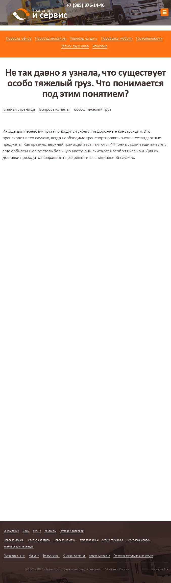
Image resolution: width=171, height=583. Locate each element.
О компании (11, 531)
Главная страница (19, 109)
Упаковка (99, 46)
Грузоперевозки (149, 39)
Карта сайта (159, 569)
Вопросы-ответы (54, 109)
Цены (26, 531)
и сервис (49, 14)
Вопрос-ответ (51, 555)
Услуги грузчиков (75, 46)
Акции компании (99, 555)
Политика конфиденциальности (133, 555)
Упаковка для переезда (19, 546)
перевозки (34, 131)
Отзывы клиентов (74, 555)
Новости (34, 555)
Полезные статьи (14, 555)
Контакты (50, 531)
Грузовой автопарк (71, 531)
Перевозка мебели (117, 39)
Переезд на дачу (83, 39)
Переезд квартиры (50, 39)
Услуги (37, 531)
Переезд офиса (18, 39)
